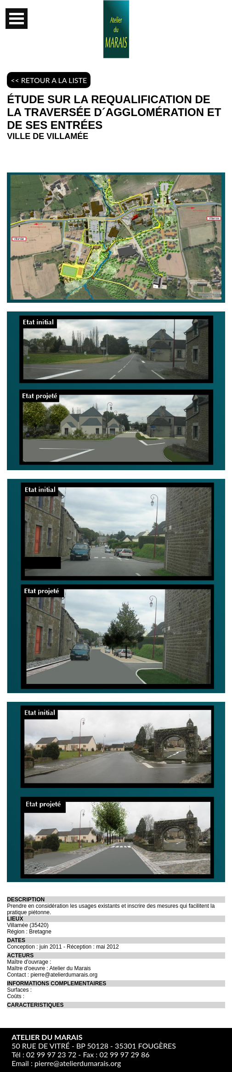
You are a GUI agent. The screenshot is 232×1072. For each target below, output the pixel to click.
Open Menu (17, 18)
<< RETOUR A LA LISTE (49, 80)
